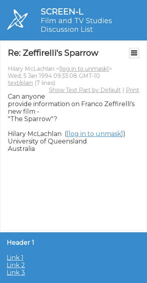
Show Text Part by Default (85, 90)
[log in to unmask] (84, 68)
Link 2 (16, 265)
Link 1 (15, 257)
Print (132, 90)
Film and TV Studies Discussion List (76, 25)
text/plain (20, 82)
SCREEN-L (62, 12)
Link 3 (16, 272)
